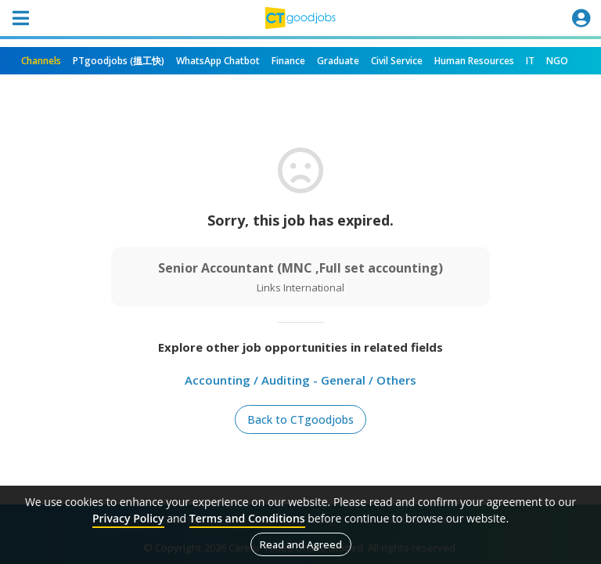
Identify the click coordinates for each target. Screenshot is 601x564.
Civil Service (397, 60)
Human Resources (474, 60)
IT (530, 60)
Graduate (338, 60)
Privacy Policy (128, 518)
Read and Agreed (301, 544)
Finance (288, 60)
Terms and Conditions (247, 518)
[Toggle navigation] (20, 18)
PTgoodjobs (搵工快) (118, 60)
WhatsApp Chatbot (218, 60)
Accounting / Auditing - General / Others (300, 380)
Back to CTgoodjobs (300, 419)
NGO (557, 60)
